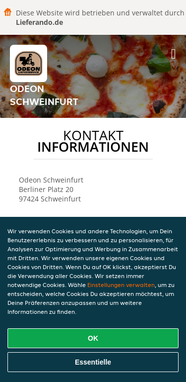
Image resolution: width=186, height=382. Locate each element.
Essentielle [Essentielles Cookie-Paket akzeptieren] (93, 362)
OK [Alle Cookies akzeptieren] (93, 338)
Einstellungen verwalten (121, 284)
